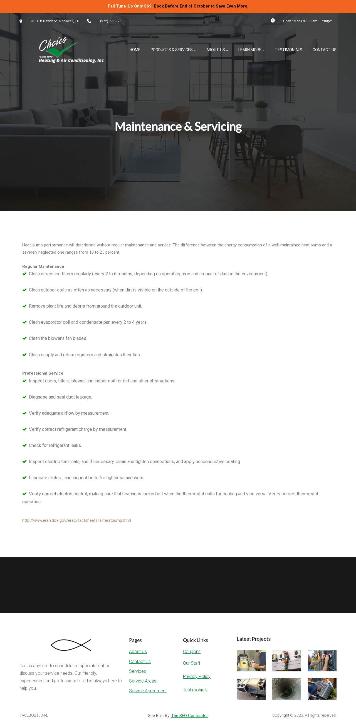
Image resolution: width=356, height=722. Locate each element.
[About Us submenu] (227, 50)
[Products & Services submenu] (195, 50)
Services (137, 671)
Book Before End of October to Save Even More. (201, 6)
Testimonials (195, 690)
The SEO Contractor (189, 715)
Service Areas (142, 681)
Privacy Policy (197, 676)
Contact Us (140, 661)
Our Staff (191, 663)
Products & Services (172, 50)
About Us (215, 50)
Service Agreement (148, 690)
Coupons (192, 651)
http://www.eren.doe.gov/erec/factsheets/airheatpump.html (76, 520)
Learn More (249, 50)
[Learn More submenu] (263, 50)
